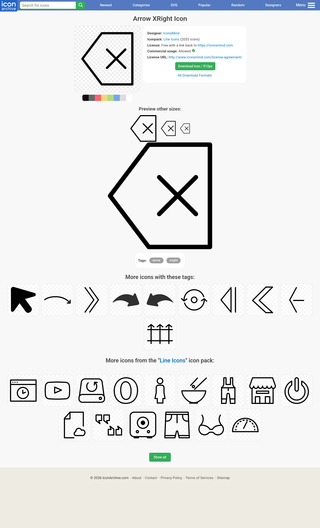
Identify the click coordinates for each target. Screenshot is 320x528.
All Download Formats (195, 75)
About (136, 478)
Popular (204, 5)
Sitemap (223, 478)
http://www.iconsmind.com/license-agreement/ (205, 57)
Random (237, 5)
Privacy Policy (171, 478)
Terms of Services (199, 478)
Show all (160, 457)
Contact (151, 478)
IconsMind (171, 33)
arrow (156, 260)
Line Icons (171, 39)
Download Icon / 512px (195, 66)
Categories (141, 5)
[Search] (80, 5)
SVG (174, 5)
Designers (273, 5)
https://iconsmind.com (215, 45)
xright (174, 260)
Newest (106, 5)
